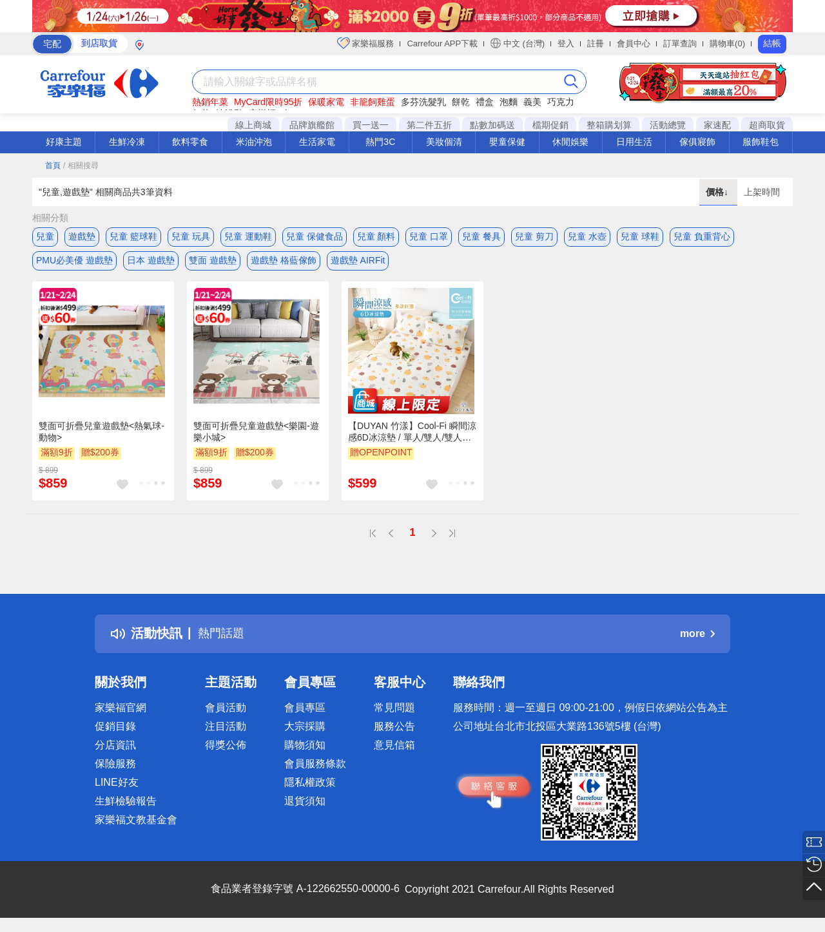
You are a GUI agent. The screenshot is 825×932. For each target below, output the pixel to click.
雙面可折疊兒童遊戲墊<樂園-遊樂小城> (256, 435)
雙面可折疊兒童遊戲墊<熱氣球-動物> (101, 435)
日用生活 (634, 142)
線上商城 (253, 125)
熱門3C (380, 142)
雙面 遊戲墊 (213, 262)
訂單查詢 (680, 43)
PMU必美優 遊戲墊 (74, 262)
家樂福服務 (365, 43)
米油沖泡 (254, 142)
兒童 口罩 (428, 236)
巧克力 (560, 102)
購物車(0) (727, 43)
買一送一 (371, 125)
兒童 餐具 (481, 236)
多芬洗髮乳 (423, 102)
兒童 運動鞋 (248, 236)
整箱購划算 (609, 125)
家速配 (717, 125)
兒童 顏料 (376, 236)
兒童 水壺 (587, 236)
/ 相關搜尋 (81, 165)
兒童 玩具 (190, 236)
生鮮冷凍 (127, 142)
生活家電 (317, 142)
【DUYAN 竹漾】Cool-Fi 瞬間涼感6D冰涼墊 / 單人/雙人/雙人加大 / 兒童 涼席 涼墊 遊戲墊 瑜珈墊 (412, 436)
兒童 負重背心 (702, 236)
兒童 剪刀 (534, 236)
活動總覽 (668, 125)
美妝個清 (444, 142)
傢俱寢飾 (697, 142)
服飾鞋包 (760, 142)
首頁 (53, 165)
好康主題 (64, 142)
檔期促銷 (550, 125)
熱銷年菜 (210, 102)
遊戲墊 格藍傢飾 (283, 262)
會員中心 (633, 43)
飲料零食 (190, 142)
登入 (566, 43)
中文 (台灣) (517, 43)
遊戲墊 (81, 236)
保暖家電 (326, 102)
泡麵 (509, 102)
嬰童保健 (507, 142)
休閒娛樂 (570, 142)
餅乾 (461, 102)
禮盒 (485, 102)
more (697, 637)
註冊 (595, 43)
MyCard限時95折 (268, 102)
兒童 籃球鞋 (133, 236)
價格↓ (718, 192)
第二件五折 (429, 125)
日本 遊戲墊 (151, 262)
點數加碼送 (492, 125)
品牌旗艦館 (312, 125)
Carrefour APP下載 (442, 43)
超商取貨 (767, 125)
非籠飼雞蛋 (372, 102)
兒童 (45, 236)
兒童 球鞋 (640, 236)
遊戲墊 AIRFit (358, 262)
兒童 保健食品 (314, 236)
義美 (532, 102)
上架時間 (762, 192)
